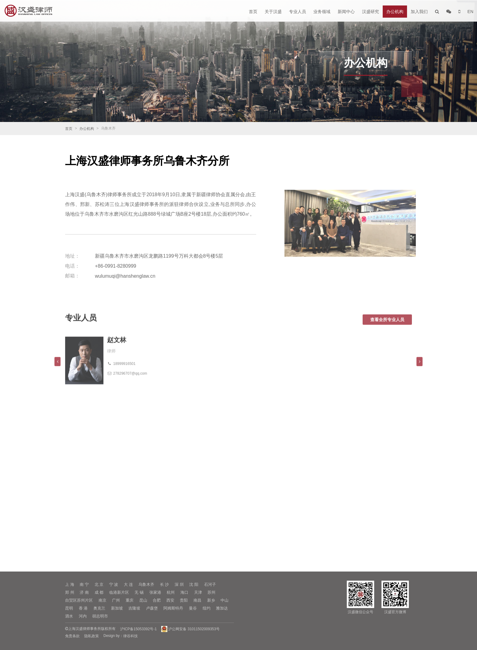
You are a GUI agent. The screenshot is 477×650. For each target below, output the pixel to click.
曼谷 (193, 608)
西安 (170, 600)
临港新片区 (119, 592)
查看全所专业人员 (387, 329)
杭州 (171, 592)
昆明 (69, 608)
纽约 (207, 608)
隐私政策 (91, 636)
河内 (83, 616)
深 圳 (179, 584)
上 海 (69, 584)
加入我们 (419, 11)
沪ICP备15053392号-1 (138, 629)
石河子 (210, 584)
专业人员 (297, 11)
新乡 (211, 600)
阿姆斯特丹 (173, 608)
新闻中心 (346, 11)
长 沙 (164, 584)
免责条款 (72, 636)
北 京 (99, 584)
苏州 (211, 592)
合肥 (157, 600)
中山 (224, 600)
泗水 (69, 616)
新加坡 (117, 608)
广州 (116, 600)
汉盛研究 (370, 11)
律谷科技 (130, 636)
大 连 (128, 584)
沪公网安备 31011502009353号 (190, 629)
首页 (253, 11)
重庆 (130, 600)
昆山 (143, 600)
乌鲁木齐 (146, 584)
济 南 (84, 592)
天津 (198, 592)
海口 (184, 592)
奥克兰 (99, 608)
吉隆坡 (134, 608)
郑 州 (69, 592)
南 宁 (84, 584)
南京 (102, 600)
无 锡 (139, 592)
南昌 (197, 600)
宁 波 (113, 584)
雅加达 (222, 608)
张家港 (155, 592)
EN (470, 11)
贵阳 (184, 600)
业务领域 (321, 11)
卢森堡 (152, 608)
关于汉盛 (273, 11)
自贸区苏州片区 (79, 600)
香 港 (83, 608)
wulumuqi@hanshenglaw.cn (125, 276)
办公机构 (394, 11)
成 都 (99, 592)
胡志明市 (100, 616)
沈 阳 (193, 584)
